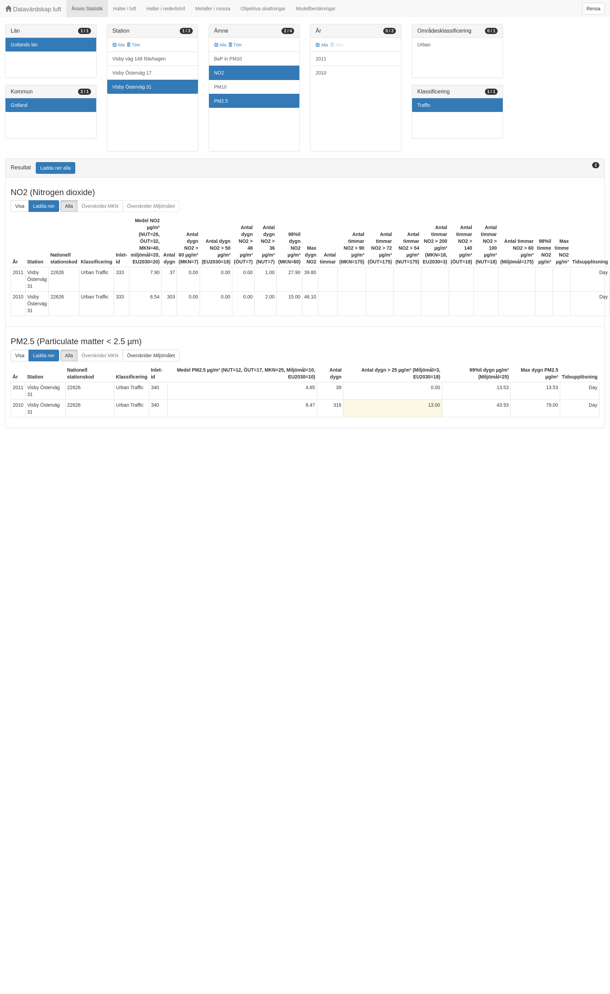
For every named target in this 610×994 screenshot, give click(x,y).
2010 (320, 73)
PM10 (220, 87)
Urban (423, 44)
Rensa (593, 8)
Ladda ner (44, 206)
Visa (19, 206)
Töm (133, 45)
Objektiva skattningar (263, 8)
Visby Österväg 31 (132, 87)
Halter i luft (124, 8)
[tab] (305, 168)
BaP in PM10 (228, 58)
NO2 (219, 73)
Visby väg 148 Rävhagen (139, 58)
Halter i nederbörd (165, 8)
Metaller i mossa (212, 8)
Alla (119, 45)
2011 (320, 58)
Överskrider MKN (99, 206)
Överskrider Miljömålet (151, 206)
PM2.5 (221, 101)
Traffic (423, 105)
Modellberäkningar (315, 8)
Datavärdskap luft (33, 9)
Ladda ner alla (55, 168)
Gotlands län (24, 44)
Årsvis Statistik (87, 8)
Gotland (19, 105)
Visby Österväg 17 (132, 73)
